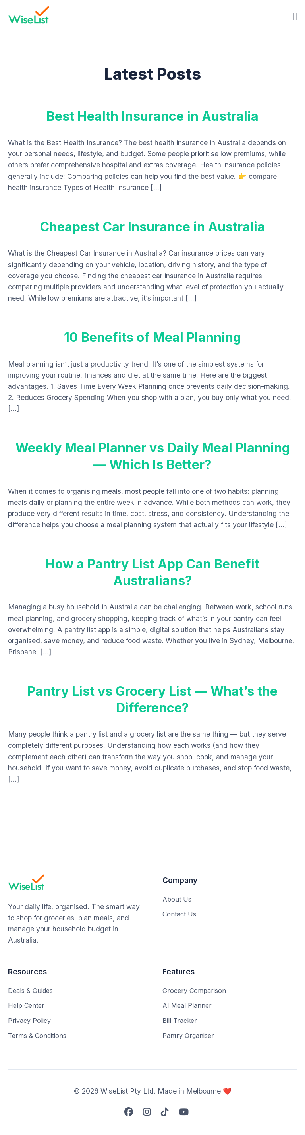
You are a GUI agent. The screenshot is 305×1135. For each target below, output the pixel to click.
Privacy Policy (29, 1020)
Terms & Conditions (37, 1036)
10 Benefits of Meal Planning (152, 337)
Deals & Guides (30, 991)
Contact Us (179, 914)
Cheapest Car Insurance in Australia (152, 227)
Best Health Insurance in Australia (152, 116)
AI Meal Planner (187, 1005)
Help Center (26, 1005)
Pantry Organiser (188, 1036)
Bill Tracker (179, 1020)
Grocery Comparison (194, 991)
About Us (176, 899)
